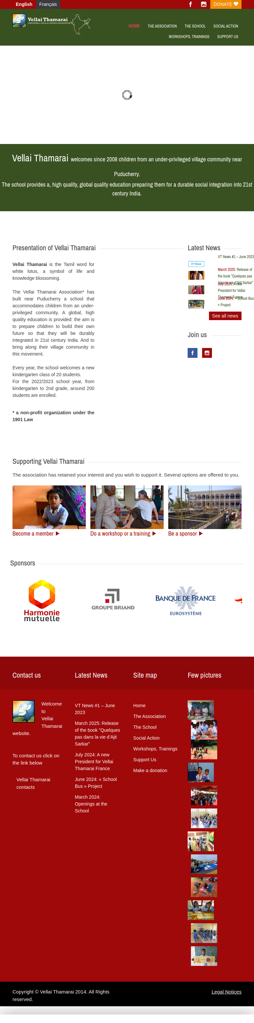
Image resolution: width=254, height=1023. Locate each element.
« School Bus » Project (96, 783)
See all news (225, 315)
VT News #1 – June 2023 (95, 709)
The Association (162, 26)
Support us (227, 36)
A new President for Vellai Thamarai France (231, 290)
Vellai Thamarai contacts (33, 783)
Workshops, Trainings (155, 748)
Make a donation (150, 770)
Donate (226, 4)
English (24, 4)
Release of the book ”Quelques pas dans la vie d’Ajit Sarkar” (235, 276)
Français (48, 4)
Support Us (144, 759)
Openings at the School (91, 803)
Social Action (226, 26)
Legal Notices (227, 991)
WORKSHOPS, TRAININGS (189, 36)
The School (195, 26)
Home (134, 26)
